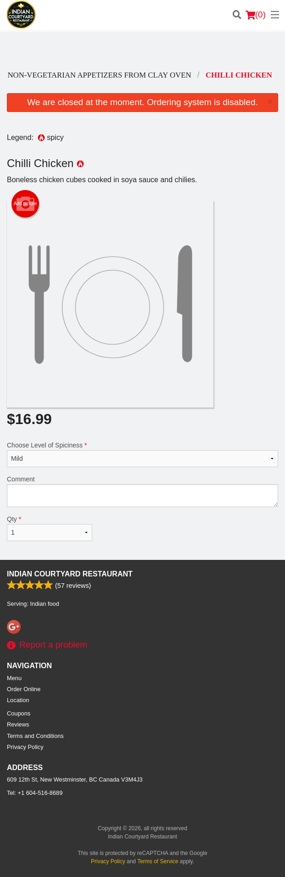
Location (18, 700)
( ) (256, 15)
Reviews (18, 724)
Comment (142, 491)
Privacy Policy (25, 746)
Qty (49, 528)
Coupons (18, 713)
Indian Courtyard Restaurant (70, 574)
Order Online (23, 689)
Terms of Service (157, 861)
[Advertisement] (142, 50)
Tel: (34, 792)
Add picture (25, 204)
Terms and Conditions (35, 735)
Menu (14, 678)
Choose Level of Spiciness (142, 454)
